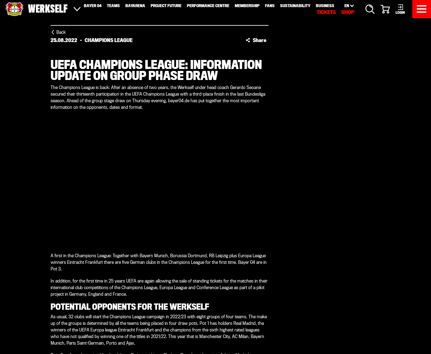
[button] (256, 40)
